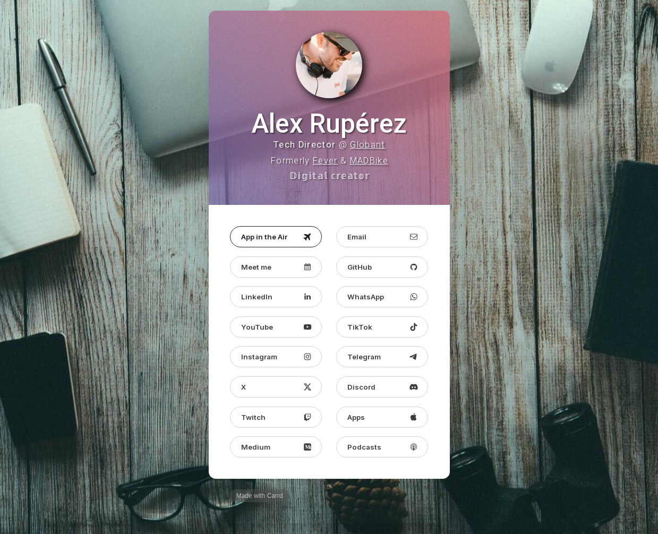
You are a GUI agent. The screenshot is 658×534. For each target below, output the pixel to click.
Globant (367, 146)
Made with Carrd (259, 497)
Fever (325, 162)
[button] (276, 237)
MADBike (369, 162)
